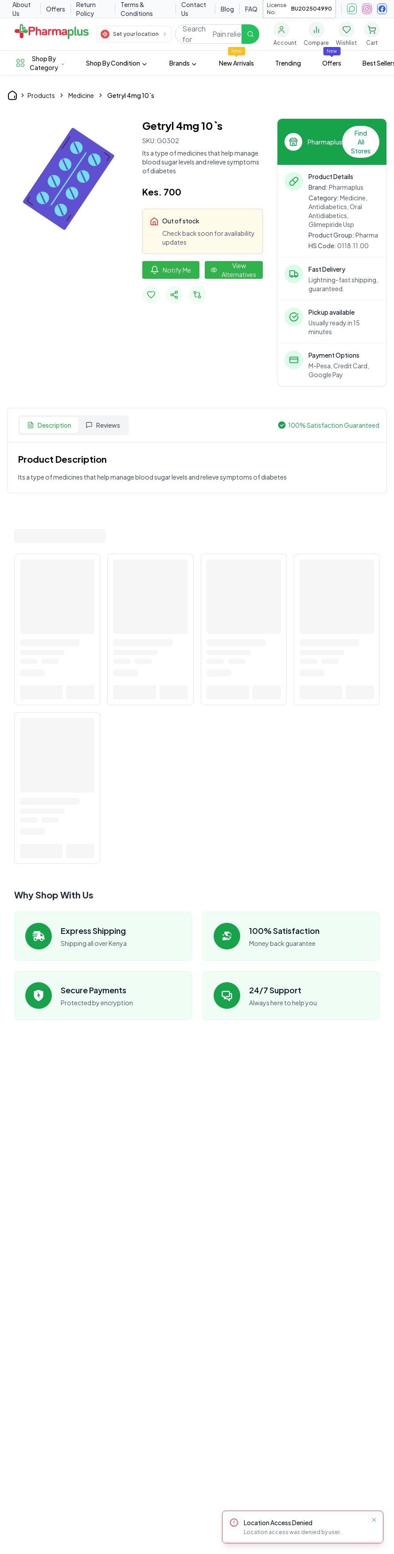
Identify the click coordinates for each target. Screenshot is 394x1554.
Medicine (81, 95)
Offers (55, 9)
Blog (227, 9)
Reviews (103, 425)
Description (49, 425)
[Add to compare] (197, 295)
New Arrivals (236, 63)
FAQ (251, 9)
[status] (302, 1527)
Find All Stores (361, 142)
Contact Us (193, 8)
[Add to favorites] (151, 295)
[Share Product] (174, 295)
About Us (21, 8)
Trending (288, 63)
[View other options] (234, 270)
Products (41, 95)
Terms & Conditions (137, 8)
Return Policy (86, 8)
